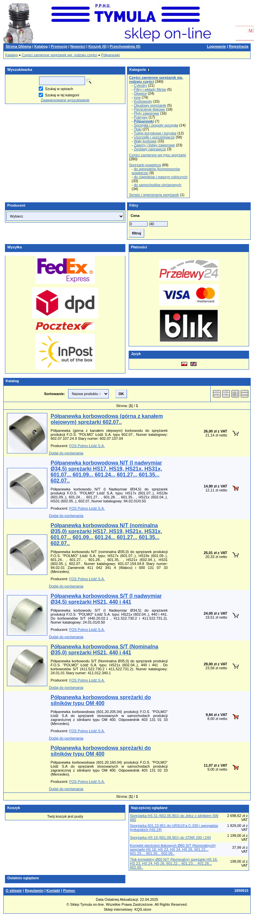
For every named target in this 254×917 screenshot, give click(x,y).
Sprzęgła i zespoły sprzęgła (156, 125)
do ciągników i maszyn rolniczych (161, 177)
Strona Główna (18, 46)
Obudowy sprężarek (150, 105)
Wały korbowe (145, 141)
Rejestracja (238, 46)
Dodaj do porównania (66, 453)
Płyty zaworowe (146, 113)
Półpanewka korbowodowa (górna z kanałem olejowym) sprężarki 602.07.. (107, 419)
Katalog (41, 46)
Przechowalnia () (124, 46)
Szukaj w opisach (59, 89)
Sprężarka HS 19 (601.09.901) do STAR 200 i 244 (170, 838)
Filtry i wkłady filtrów (150, 89)
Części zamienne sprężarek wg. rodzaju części (59, 55)
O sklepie (14, 890)
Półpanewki (110, 55)
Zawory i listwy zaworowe (154, 145)
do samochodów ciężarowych (158, 185)
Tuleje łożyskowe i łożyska (155, 133)
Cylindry (140, 85)
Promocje (59, 46)
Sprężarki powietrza (145, 165)
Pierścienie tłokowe (149, 109)
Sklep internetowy (118, 909)
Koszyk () (97, 46)
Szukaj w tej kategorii (62, 95)
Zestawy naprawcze (150, 149)
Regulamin (34, 890)
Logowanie (216, 46)
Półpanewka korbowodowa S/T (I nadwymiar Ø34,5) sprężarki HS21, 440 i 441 (106, 599)
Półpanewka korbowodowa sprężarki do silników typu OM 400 (101, 700)
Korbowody (143, 101)
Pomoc (69, 890)
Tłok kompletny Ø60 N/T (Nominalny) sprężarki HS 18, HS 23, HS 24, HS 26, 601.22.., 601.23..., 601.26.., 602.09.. (174, 863)
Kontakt (53, 890)
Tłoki (138, 129)
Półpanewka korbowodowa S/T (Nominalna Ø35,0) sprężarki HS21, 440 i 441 (104, 649)
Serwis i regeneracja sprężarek (154, 195)
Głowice (140, 93)
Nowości (77, 46)
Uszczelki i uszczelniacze (154, 137)
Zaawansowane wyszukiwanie (65, 100)
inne (137, 97)
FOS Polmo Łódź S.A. (87, 446)
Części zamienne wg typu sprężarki (157, 155)
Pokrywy (141, 117)
